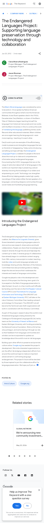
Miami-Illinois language (13, 107)
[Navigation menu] (3, 3)
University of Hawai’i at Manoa (23, 321)
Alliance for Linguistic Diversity (23, 239)
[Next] (41, 13)
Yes (17, 507)
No (27, 507)
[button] (39, 53)
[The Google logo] (8, 487)
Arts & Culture (9, 383)
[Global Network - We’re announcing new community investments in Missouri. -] (26, 429)
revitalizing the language (13, 130)
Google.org (17, 345)
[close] (39, 491)
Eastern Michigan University (14, 297)
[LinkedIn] (32, 475)
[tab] (9, 456)
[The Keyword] (3, 13)
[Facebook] (25, 475)
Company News (17, 13)
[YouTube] (19, 475)
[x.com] (12, 475)
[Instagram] (5, 475)
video (11, 262)
